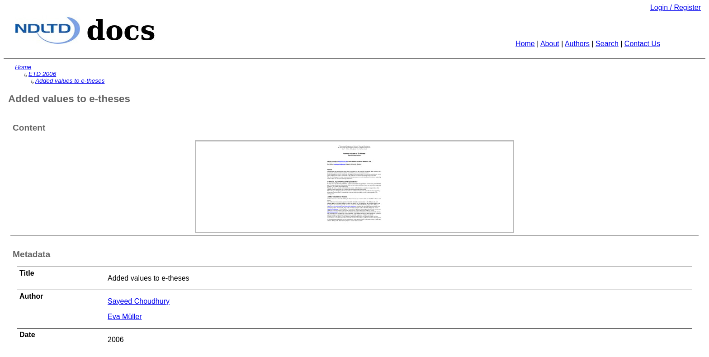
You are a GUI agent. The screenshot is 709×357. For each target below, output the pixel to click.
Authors (577, 43)
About (549, 43)
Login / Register (675, 7)
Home (525, 43)
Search (607, 43)
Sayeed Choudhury (139, 301)
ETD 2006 (42, 73)
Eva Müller (125, 316)
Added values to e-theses (69, 80)
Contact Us (642, 43)
